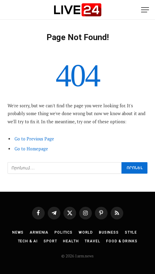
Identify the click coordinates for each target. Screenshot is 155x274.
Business (109, 232)
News (18, 232)
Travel (92, 241)
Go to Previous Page (34, 139)
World (86, 232)
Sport (50, 241)
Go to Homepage (31, 149)
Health (71, 241)
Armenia (39, 232)
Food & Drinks (121, 241)
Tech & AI (28, 241)
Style (131, 232)
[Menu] (145, 10)
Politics (63, 232)
